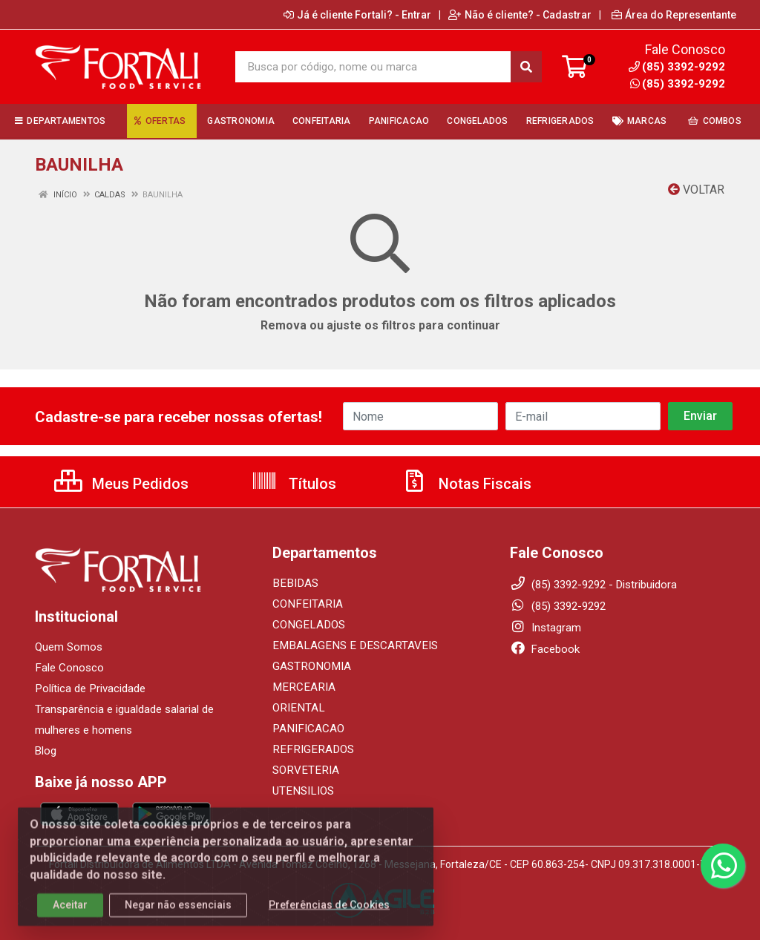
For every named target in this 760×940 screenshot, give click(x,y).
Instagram (545, 627)
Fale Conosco (69, 667)
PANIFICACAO (307, 728)
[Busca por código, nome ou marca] (373, 66)
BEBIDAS (293, 583)
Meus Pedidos (121, 484)
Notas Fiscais (466, 484)
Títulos (293, 484)
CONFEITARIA (306, 604)
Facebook (545, 649)
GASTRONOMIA (310, 666)
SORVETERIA (304, 770)
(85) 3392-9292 (677, 84)
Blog (45, 750)
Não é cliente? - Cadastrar (520, 15)
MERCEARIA (302, 687)
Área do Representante (674, 15)
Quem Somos (68, 647)
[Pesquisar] (526, 66)
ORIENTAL (297, 707)
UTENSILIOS (302, 791)
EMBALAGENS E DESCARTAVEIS (351, 645)
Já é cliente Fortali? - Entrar (357, 15)
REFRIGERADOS (310, 749)
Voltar (696, 190)
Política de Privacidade (89, 688)
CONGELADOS (307, 624)
